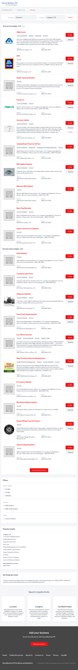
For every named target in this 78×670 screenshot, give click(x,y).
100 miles (8, 495)
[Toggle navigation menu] (75, 3)
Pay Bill (64, 655)
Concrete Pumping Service (11, 536)
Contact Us (39, 655)
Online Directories (16, 655)
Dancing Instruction (9, 542)
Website (70, 40)
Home (4, 655)
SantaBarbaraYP (7, 10)
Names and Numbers (25, 663)
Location (41, 17)
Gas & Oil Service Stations (11, 560)
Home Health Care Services (11, 549)
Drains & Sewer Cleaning (11, 557)
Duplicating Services (9, 539)
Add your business (39, 644)
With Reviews (9, 505)
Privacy (56, 655)
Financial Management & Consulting (14, 547)
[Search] (70, 17)
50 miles (7, 492)
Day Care (6, 544)
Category (11, 17)
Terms (48, 655)
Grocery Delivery (10, 518)
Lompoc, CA (21, 10)
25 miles (7, 489)
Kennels (5, 555)
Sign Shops (6, 565)
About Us (29, 655)
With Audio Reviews (11, 509)
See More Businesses (39, 470)
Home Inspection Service (11, 552)
